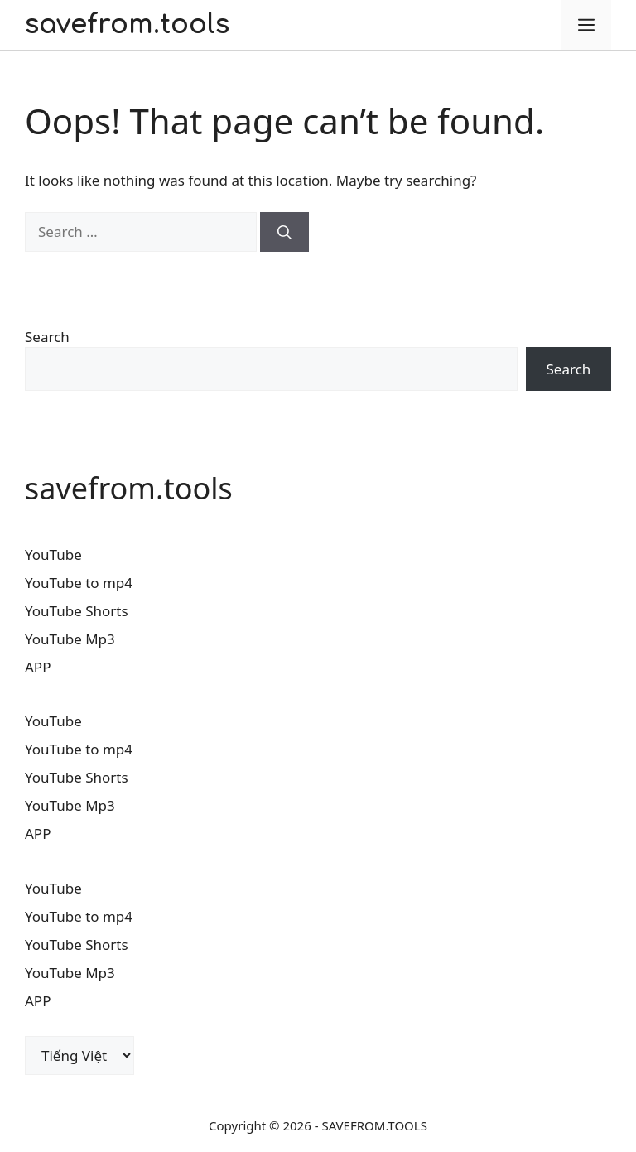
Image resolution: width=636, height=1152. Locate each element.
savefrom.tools (127, 24)
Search (47, 336)
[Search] (284, 232)
